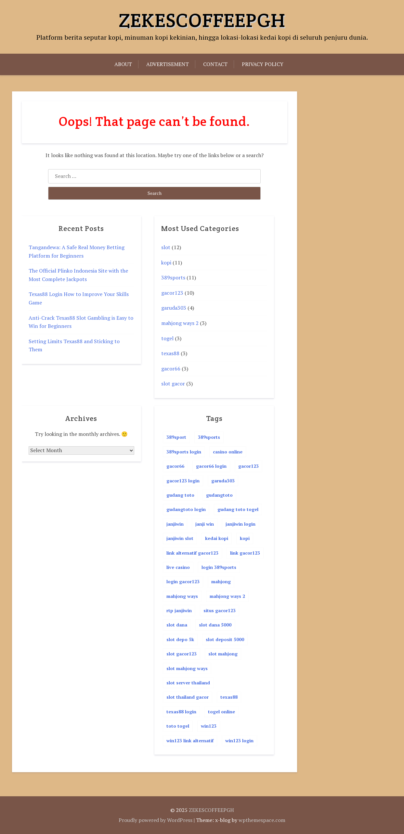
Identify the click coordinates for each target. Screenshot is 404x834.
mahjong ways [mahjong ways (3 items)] (182, 596)
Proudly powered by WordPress (155, 820)
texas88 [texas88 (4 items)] (229, 697)
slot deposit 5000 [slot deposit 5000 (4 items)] (225, 639)
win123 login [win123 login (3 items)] (239, 740)
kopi (166, 262)
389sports (173, 277)
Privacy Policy (262, 64)
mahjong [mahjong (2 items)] (221, 581)
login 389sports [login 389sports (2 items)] (219, 567)
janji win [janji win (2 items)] (204, 524)
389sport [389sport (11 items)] (176, 437)
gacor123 (172, 292)
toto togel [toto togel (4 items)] (177, 726)
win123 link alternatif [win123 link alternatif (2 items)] (190, 740)
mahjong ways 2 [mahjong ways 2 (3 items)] (227, 596)
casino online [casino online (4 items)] (227, 452)
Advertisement (167, 64)
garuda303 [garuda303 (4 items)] (223, 481)
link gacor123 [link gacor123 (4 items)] (245, 553)
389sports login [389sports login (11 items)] (183, 452)
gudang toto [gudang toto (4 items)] (180, 495)
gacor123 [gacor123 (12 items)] (248, 466)
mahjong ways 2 (180, 323)
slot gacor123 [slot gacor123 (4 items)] (181, 654)
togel (167, 338)
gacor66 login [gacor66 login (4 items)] (211, 466)
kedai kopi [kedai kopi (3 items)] (216, 538)
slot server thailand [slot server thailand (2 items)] (188, 682)
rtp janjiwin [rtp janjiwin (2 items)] (179, 610)
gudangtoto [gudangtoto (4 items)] (219, 495)
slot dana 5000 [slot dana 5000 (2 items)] (215, 625)
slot (165, 247)
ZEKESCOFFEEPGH (202, 20)
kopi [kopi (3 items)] (245, 538)
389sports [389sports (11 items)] (209, 437)
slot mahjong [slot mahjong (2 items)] (223, 654)
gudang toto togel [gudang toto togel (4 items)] (237, 509)
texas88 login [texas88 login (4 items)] (181, 711)
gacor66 (170, 368)
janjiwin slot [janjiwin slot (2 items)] (179, 538)
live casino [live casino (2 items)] (178, 567)
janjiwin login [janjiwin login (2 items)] (240, 524)
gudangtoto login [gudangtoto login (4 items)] (186, 509)
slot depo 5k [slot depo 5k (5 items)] (180, 639)
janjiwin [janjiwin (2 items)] (175, 524)
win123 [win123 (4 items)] (208, 726)
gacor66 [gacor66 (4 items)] (175, 466)
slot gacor (173, 383)
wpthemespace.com (262, 820)
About (123, 64)
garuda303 (173, 307)
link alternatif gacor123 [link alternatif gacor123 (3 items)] (192, 553)
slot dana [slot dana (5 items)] (176, 625)
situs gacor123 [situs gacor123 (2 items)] (219, 610)
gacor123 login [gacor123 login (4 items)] (183, 481)
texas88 (170, 353)
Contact (215, 64)
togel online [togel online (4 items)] (221, 711)
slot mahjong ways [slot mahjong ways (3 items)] (187, 668)
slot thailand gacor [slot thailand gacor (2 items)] (187, 697)
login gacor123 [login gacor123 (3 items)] (183, 581)
